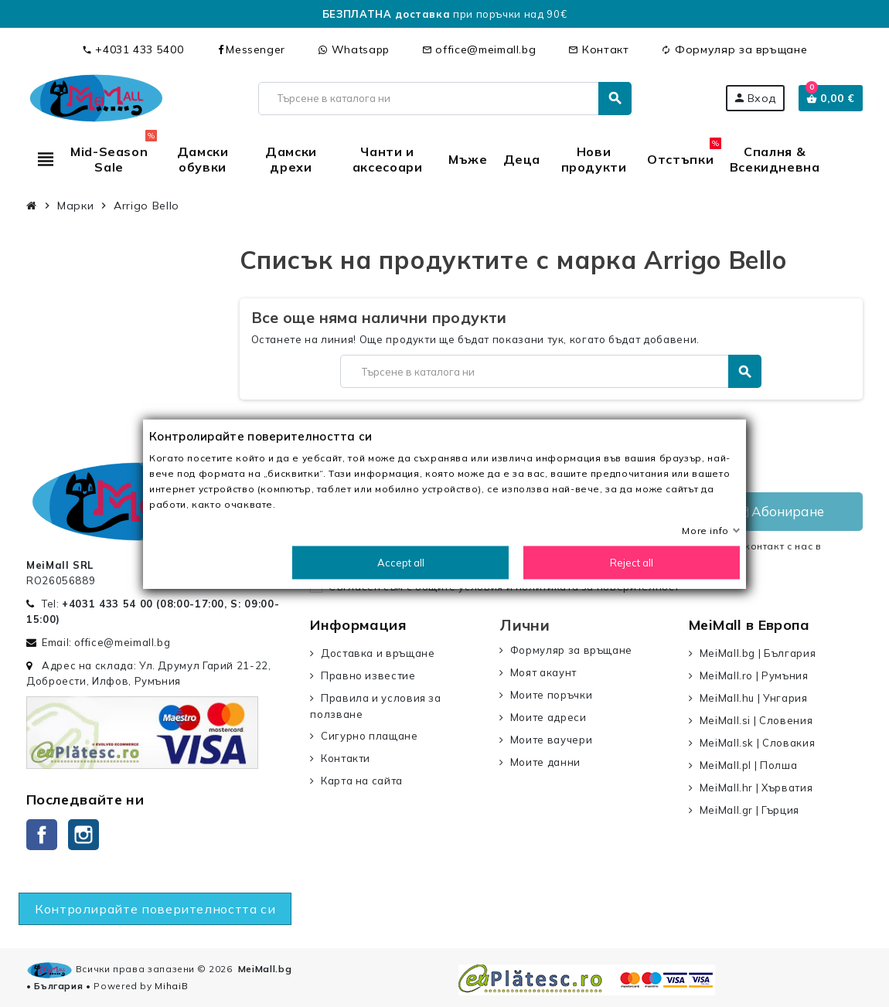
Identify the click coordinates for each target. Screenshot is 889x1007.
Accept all (400, 562)
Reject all (631, 562)
